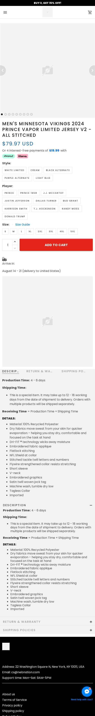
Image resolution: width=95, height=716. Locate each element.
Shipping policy (13, 711)
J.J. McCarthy (53, 192)
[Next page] (92, 70)
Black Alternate (58, 170)
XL (30, 231)
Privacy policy (12, 705)
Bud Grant (70, 200)
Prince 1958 (28, 192)
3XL (51, 231)
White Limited (14, 170)
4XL (62, 231)
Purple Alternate (17, 178)
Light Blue (43, 178)
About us (8, 694)
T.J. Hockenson (45, 208)
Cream (35, 170)
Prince (9, 192)
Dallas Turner (46, 200)
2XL (40, 231)
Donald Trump (15, 216)
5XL (73, 231)
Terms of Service (14, 700)
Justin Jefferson (17, 200)
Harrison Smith (16, 208)
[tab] (2, 114)
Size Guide (22, 225)
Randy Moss (70, 208)
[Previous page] (3, 70)
